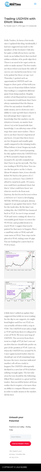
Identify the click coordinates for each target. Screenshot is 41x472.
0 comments (32, 26)
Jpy (24, 26)
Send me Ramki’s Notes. (20, 443)
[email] (20, 437)
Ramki (9, 26)
